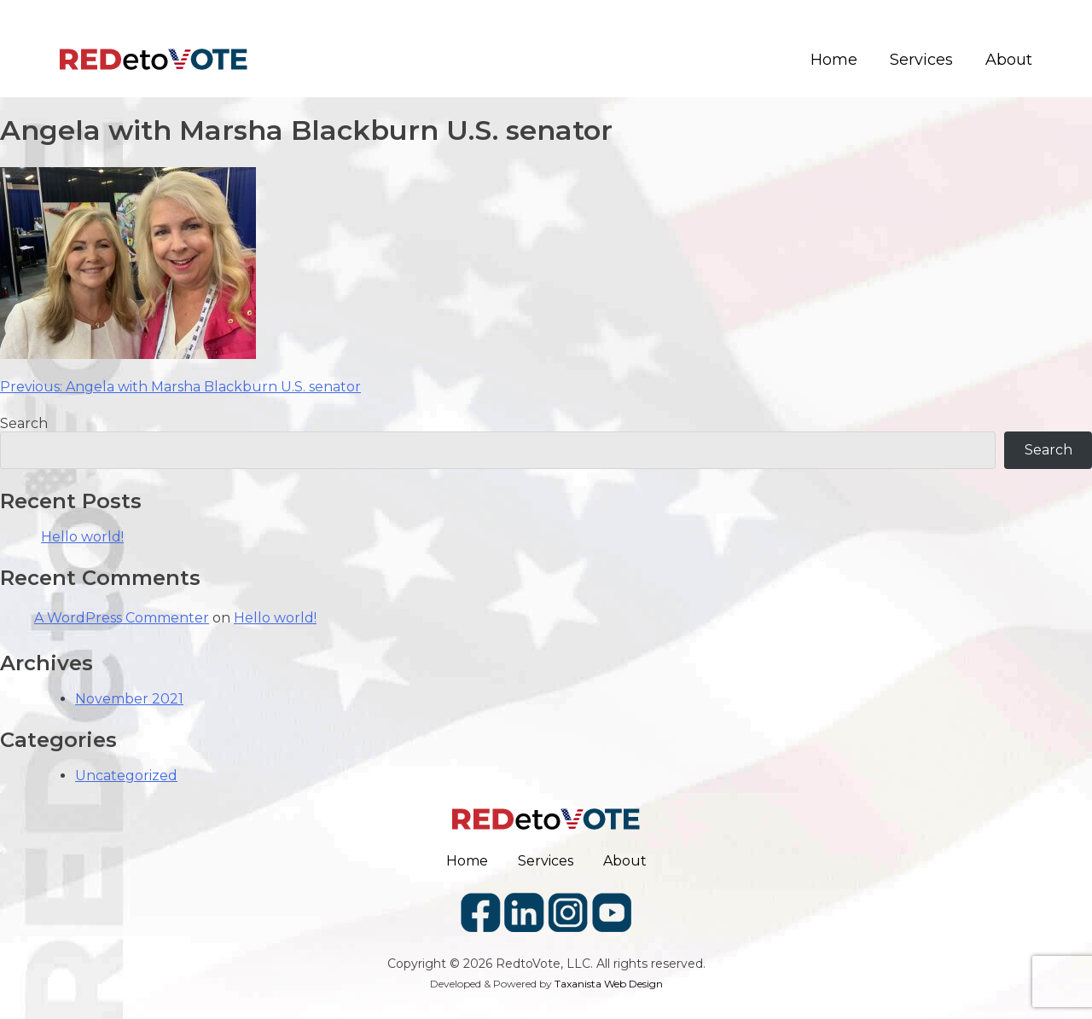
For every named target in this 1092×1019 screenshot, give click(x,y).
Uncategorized (126, 775)
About (1008, 60)
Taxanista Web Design (609, 983)
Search (24, 423)
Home (833, 60)
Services (921, 60)
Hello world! (82, 537)
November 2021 (129, 699)
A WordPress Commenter (121, 618)
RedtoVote (528, 963)
